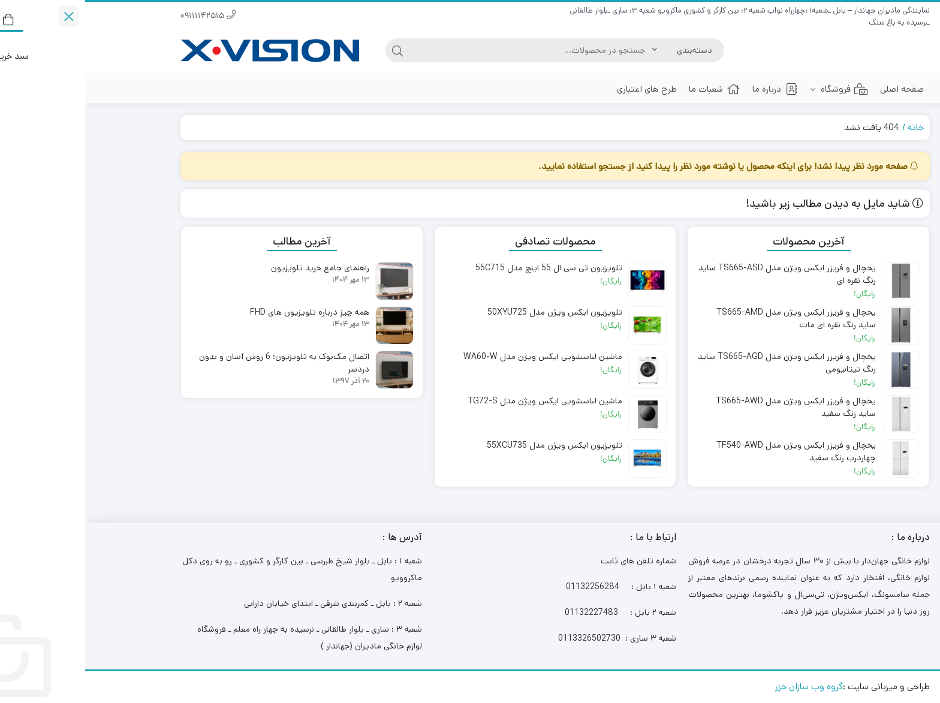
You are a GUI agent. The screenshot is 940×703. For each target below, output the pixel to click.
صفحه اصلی (817, 89)
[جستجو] (445, 50)
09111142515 (122, 16)
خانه (830, 127)
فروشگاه (754, 89)
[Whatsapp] (902, 620)
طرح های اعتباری (562, 89)
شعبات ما (629, 89)
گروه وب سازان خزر (724, 686)
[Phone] (902, 574)
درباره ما (690, 89)
